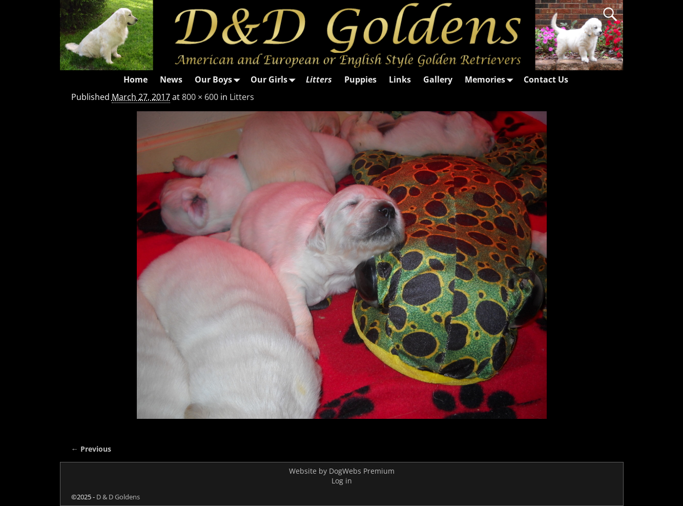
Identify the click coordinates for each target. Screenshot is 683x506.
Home (135, 79)
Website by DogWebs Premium (342, 471)
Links (400, 79)
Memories (491, 80)
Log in (342, 480)
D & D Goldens (118, 496)
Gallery (437, 79)
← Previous (91, 449)
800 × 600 (200, 97)
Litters (319, 79)
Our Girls (275, 80)
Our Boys (219, 80)
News (171, 79)
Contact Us (546, 79)
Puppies (360, 79)
